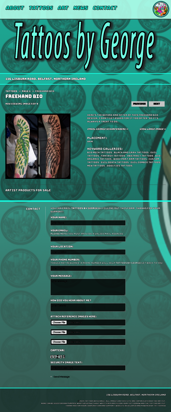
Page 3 (26, 91)
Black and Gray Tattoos (131, 152)
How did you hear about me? (70, 300)
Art (62, 7)
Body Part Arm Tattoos (130, 158)
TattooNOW (159, 406)
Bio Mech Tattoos (99, 152)
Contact (104, 7)
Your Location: (61, 246)
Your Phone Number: (107, 261)
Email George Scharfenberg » (107, 129)
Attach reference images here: (73, 316)
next (156, 103)
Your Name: (58, 217)
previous (139, 103)
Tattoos (40, 7)
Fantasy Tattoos (113, 155)
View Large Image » (152, 129)
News (80, 7)
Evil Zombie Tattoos (145, 162)
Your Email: (107, 232)
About (14, 7)
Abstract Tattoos (140, 155)
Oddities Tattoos (119, 165)
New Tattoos (96, 165)
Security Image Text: (66, 362)
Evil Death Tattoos (115, 162)
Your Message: (61, 276)
